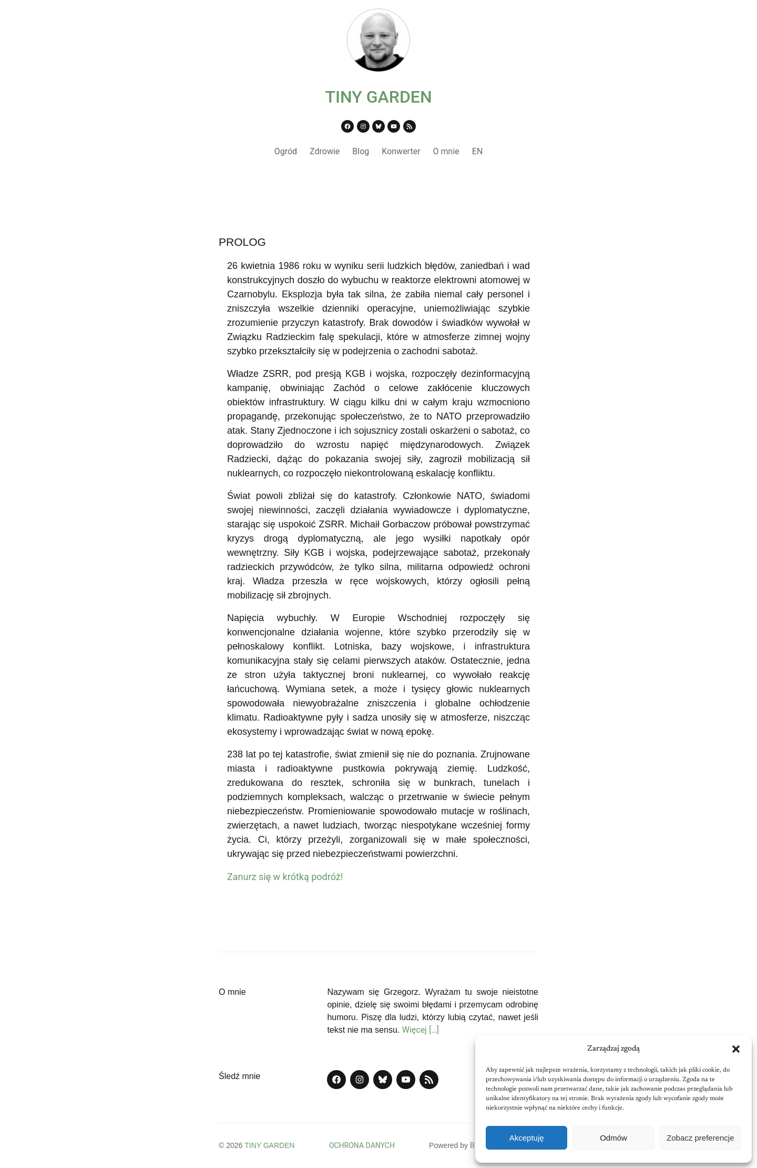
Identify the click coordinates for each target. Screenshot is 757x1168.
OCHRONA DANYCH (362, 1145)
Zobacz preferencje (700, 1137)
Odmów (613, 1137)
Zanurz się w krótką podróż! (285, 876)
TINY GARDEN (378, 97)
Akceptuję (526, 1137)
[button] (736, 1049)
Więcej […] (420, 1030)
